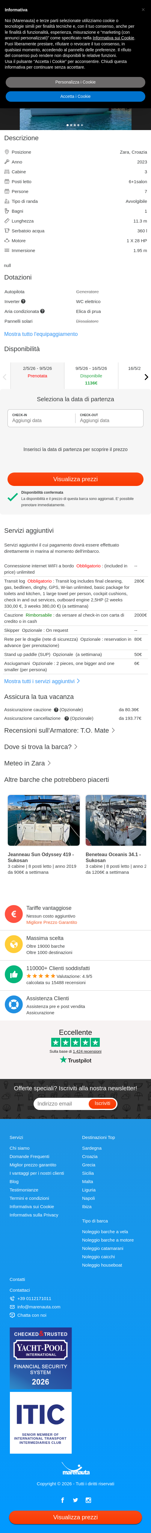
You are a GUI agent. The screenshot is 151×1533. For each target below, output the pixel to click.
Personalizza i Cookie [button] (75, 82)
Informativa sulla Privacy (34, 1214)
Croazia (90, 1156)
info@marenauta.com (35, 1306)
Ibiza (87, 1206)
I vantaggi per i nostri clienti (37, 1173)
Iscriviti (102, 1103)
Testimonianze (24, 1189)
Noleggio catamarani (102, 1248)
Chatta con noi (28, 1315)
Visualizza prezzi (75, 479)
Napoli (88, 1198)
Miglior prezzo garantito (33, 1164)
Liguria (89, 1189)
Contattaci (20, 1290)
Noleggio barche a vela (105, 1231)
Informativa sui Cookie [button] (113, 37)
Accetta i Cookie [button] (75, 96)
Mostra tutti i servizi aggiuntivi (42, 681)
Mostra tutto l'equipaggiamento (41, 334)
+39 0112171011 (30, 1298)
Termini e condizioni (29, 1198)
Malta (87, 1181)
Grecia (88, 1164)
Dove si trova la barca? (41, 747)
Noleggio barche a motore (108, 1239)
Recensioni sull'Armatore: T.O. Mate (60, 730)
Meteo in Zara (28, 763)
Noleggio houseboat (102, 1265)
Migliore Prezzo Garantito (51, 922)
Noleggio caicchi (98, 1256)
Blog (14, 1181)
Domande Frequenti (29, 1156)
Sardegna (92, 1148)
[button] (143, 9)
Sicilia (88, 1173)
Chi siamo (20, 1148)
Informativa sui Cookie (32, 1206)
